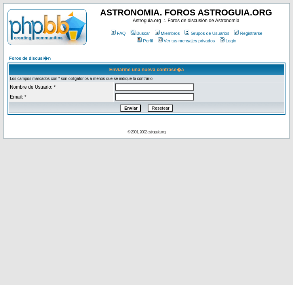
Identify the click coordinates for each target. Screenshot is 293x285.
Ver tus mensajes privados (186, 40)
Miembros (167, 33)
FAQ (118, 33)
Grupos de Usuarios (207, 33)
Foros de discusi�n (30, 58)
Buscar (140, 33)
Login (228, 40)
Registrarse (248, 33)
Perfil (145, 40)
